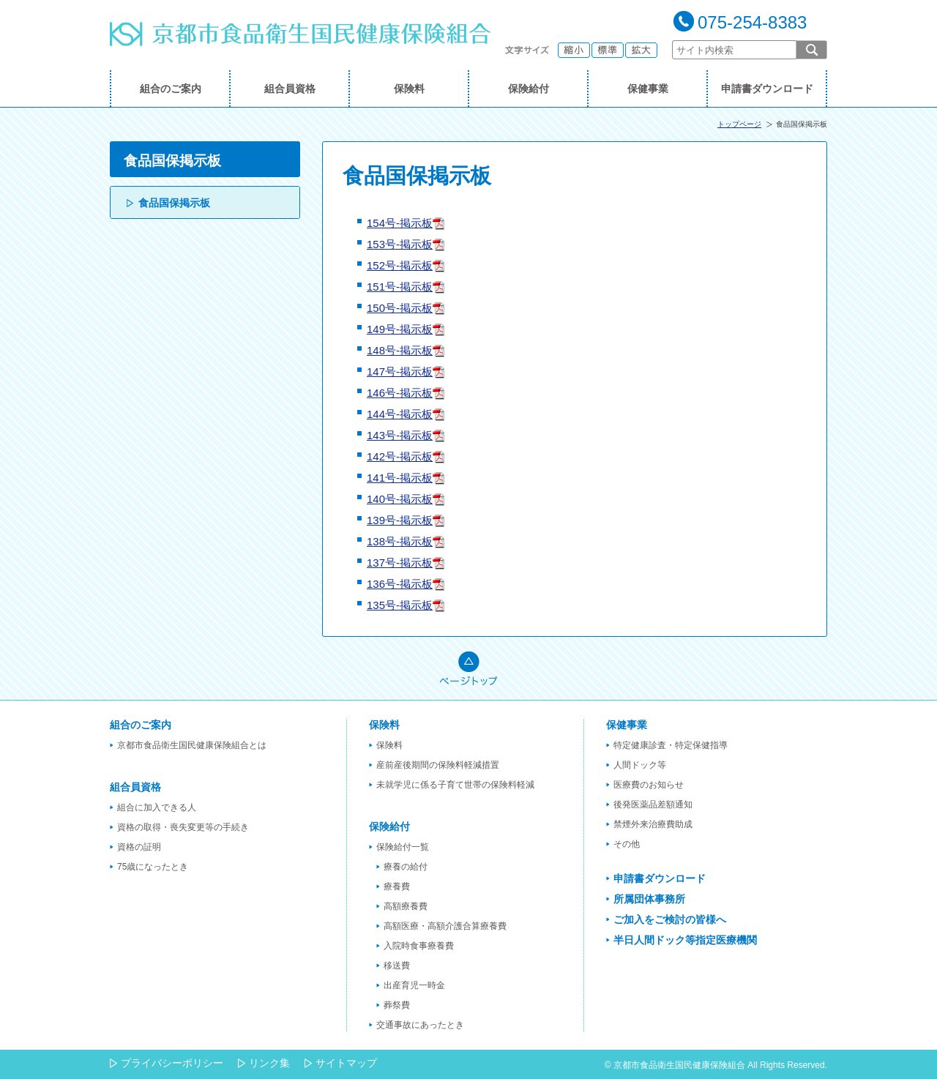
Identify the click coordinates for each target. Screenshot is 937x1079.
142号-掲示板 (400, 456)
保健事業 (647, 88)
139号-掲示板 (400, 520)
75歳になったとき (152, 867)
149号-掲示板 (400, 329)
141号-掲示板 (400, 477)
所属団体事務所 (649, 899)
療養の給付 (406, 867)
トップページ (739, 124)
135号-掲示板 (400, 605)
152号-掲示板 (400, 265)
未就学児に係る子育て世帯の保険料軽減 (455, 785)
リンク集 (269, 1063)
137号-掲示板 (400, 562)
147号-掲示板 (400, 371)
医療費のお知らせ (648, 785)
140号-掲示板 (400, 499)
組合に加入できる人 (156, 807)
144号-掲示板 (400, 414)
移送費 (397, 965)
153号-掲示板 (400, 244)
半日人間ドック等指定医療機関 (685, 940)
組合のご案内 (170, 88)
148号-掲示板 (400, 350)
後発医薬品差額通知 (653, 804)
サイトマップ (346, 1063)
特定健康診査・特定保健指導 (670, 745)
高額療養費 (406, 906)
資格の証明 (139, 847)
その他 (626, 844)
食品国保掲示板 (174, 203)
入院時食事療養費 (419, 946)
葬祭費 (397, 1005)
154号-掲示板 (400, 223)
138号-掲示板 (400, 541)
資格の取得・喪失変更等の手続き (183, 827)
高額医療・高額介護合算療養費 (445, 926)
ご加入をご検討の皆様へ (669, 919)
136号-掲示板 (400, 584)
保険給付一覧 (402, 847)
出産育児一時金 (414, 985)
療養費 (397, 886)
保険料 (409, 88)
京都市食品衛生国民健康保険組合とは (191, 745)
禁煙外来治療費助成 (653, 824)
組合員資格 (290, 88)
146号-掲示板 (400, 393)
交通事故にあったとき (420, 1025)
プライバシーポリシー (172, 1063)
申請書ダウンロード (767, 88)
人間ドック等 (639, 765)
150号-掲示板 (400, 308)
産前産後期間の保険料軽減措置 (437, 765)
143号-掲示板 (400, 435)
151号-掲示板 (400, 286)
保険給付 (528, 88)
